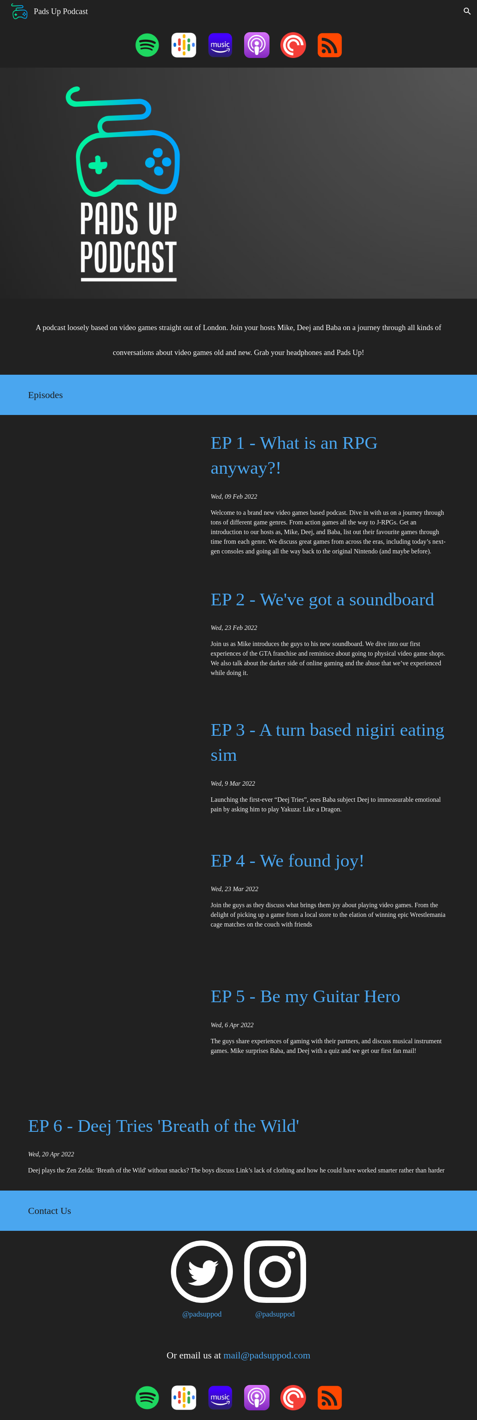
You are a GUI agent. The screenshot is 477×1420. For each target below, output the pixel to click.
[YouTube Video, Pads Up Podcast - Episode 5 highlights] (111, 1033)
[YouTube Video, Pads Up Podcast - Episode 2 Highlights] (111, 636)
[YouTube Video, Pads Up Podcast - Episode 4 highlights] (111, 900)
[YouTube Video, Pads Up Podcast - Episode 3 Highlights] (111, 767)
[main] (238, 336)
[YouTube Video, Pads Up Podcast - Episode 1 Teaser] (348, 183)
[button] (467, 11)
